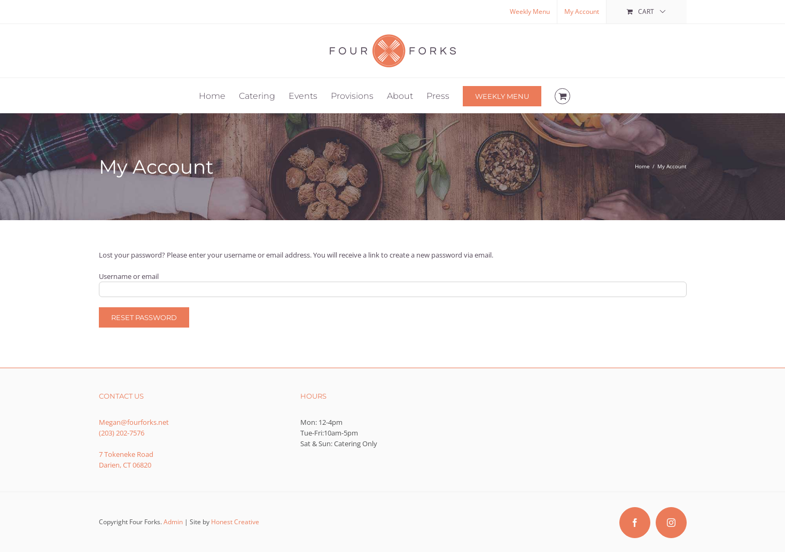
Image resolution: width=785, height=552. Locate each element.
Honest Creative (235, 521)
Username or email (129, 276)
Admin (173, 521)
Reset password (144, 317)
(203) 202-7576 (121, 433)
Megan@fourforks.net (134, 422)
